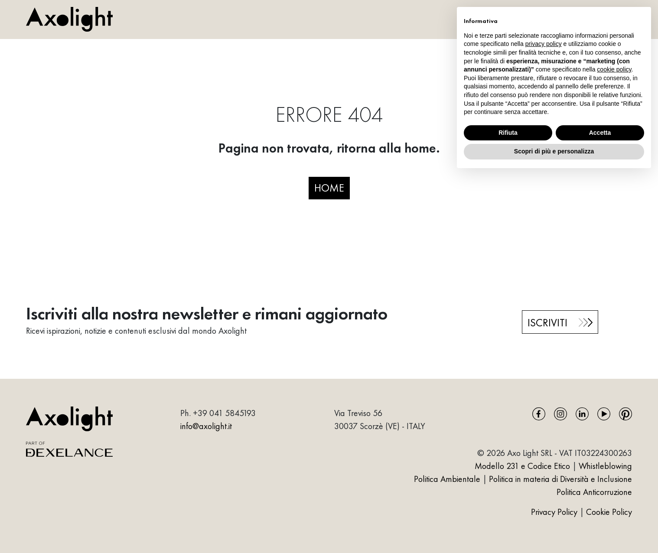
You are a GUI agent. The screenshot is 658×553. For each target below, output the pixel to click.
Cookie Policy (609, 511)
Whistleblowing (605, 466)
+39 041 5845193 (224, 413)
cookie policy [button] (614, 69)
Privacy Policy (555, 511)
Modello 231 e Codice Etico (522, 466)
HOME (329, 188)
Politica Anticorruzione (594, 492)
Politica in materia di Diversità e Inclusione (560, 479)
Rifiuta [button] (508, 132)
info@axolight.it (206, 426)
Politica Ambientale (447, 479)
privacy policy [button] (543, 43)
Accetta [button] (600, 132)
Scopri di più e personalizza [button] (554, 151)
